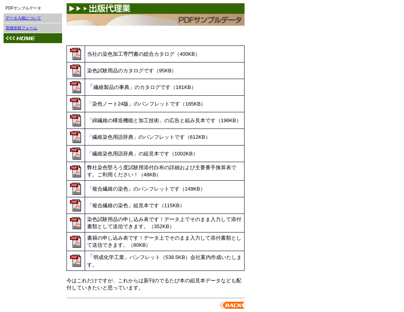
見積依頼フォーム (21, 28)
